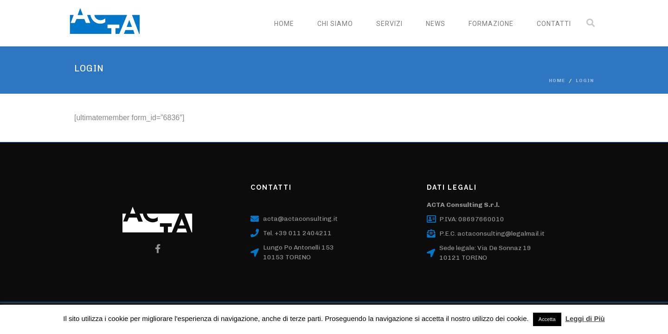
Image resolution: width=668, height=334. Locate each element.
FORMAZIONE (491, 23)
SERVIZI (389, 23)
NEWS (435, 23)
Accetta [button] (547, 319)
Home (284, 23)
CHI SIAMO (335, 23)
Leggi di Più (585, 318)
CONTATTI (554, 23)
